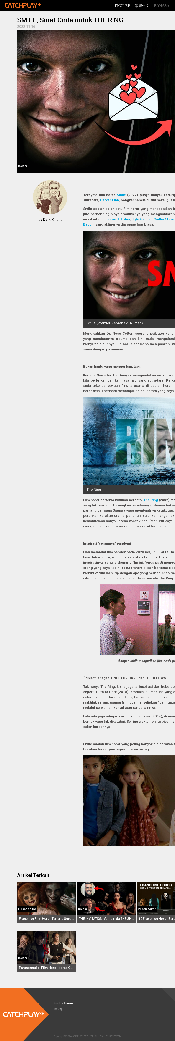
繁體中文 (142, 6)
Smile (121, 195)
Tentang (58, 1009)
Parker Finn (109, 200)
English (122, 6)
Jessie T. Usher (118, 219)
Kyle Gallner (142, 219)
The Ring (151, 500)
